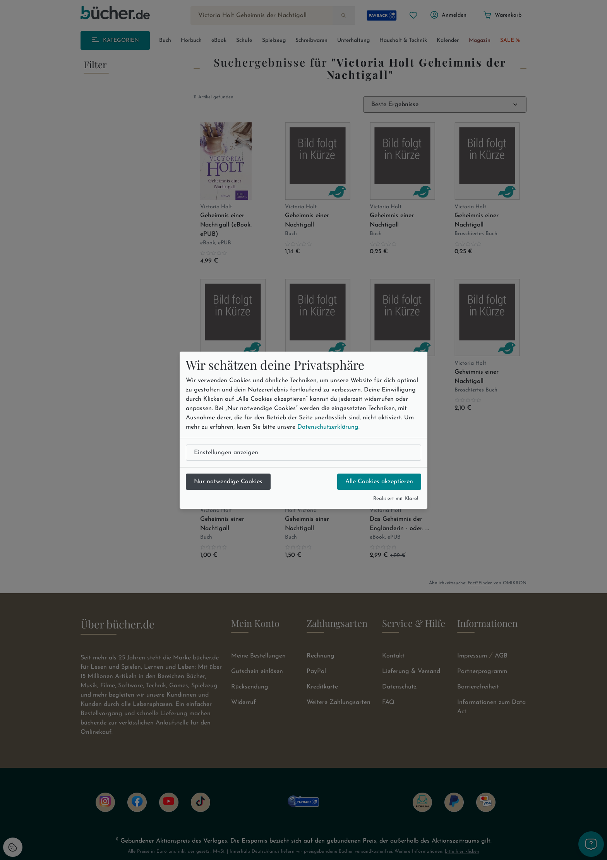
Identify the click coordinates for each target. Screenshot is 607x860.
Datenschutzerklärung (327, 427)
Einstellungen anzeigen (226, 453)
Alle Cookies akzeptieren (379, 482)
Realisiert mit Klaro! (395, 498)
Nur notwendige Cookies (228, 482)
